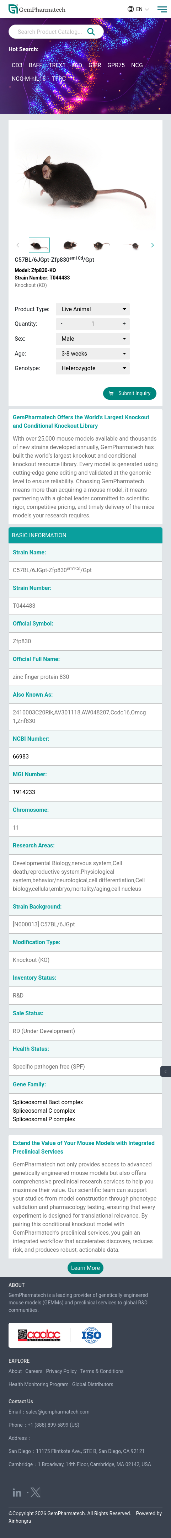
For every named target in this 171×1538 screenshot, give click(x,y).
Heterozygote (78, 368)
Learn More (85, 1268)
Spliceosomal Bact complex (48, 1102)
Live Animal (76, 309)
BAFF (35, 65)
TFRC (59, 78)
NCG (137, 65)
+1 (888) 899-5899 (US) (54, 1425)
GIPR (95, 65)
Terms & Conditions (102, 1371)
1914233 (24, 792)
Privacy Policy (61, 1371)
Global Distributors (92, 1384)
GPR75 (116, 65)
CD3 (17, 65)
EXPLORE (19, 1361)
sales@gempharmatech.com (58, 1412)
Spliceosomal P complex (44, 1119)
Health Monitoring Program (39, 1384)
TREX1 (57, 65)
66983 (21, 756)
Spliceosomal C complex (44, 1110)
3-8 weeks (74, 353)
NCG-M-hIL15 (29, 78)
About (15, 1371)
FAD (77, 65)
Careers (33, 1371)
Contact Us (21, 1401)
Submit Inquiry (129, 393)
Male (68, 338)
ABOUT (17, 1285)
